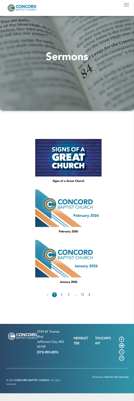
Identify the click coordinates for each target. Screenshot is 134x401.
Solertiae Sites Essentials (117, 377)
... (75, 294)
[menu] (126, 4)
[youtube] (121, 346)
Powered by (97, 377)
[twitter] (121, 352)
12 (82, 294)
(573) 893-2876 (47, 352)
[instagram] (121, 359)
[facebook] (121, 340)
